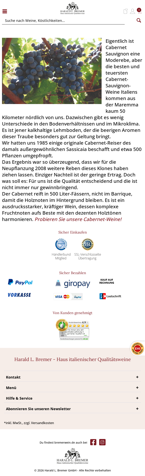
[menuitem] (6, 11)
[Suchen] (139, 20)
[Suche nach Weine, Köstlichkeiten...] (63, 20)
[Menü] (6, 11)
